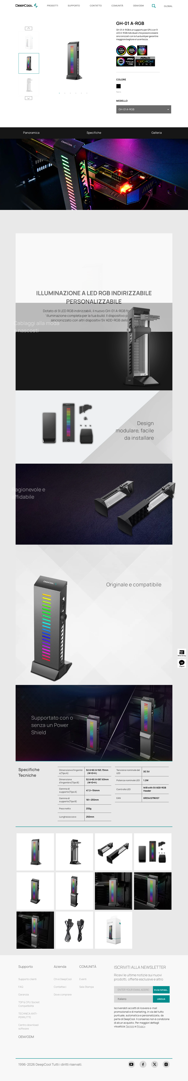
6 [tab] (87, 93)
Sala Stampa (86, 986)
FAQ (20, 986)
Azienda (60, 966)
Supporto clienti (27, 979)
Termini (130, 1026)
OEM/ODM (138, 5)
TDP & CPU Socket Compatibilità (28, 1004)
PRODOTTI (52, 5)
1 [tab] (59, 93)
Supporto (25, 966)
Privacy (141, 1026)
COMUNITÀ (117, 5)
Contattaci (60, 986)
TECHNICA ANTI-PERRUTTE (27, 1015)
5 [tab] (81, 93)
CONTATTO (96, 5)
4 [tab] (76, 93)
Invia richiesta (161, 989)
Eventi (82, 979)
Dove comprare (63, 994)
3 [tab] (70, 93)
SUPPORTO (74, 5)
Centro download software (28, 1026)
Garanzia (23, 994)
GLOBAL (168, 6)
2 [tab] (65, 93)
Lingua (161, 999)
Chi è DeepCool (63, 979)
